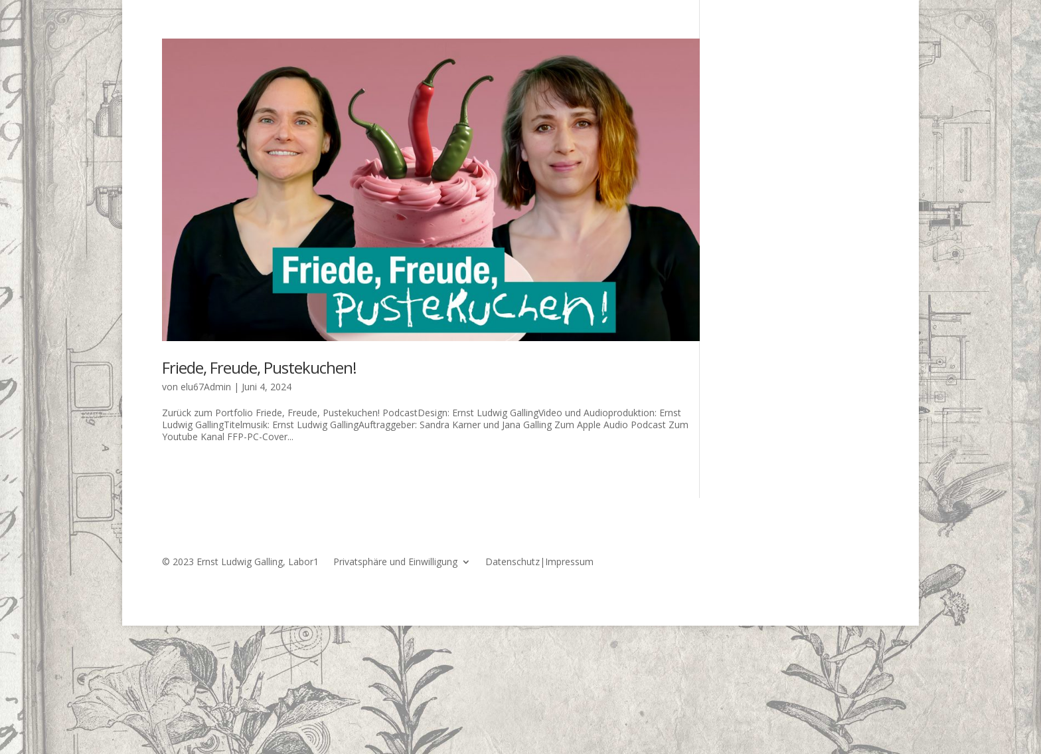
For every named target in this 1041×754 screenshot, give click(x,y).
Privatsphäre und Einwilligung (395, 562)
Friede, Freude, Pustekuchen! (259, 367)
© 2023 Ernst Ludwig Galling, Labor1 (240, 562)
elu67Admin (206, 386)
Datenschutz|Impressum (539, 562)
